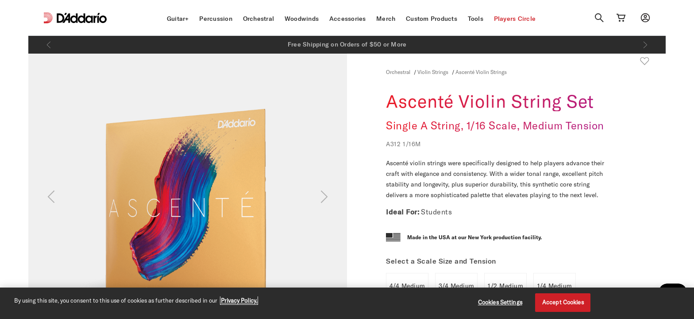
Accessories (347, 19)
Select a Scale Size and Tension (441, 261)
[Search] (599, 17)
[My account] (645, 17)
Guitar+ (178, 19)
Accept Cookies (563, 302)
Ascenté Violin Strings (481, 72)
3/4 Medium (456, 285)
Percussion (215, 19)
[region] (347, 303)
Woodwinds (302, 19)
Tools (475, 19)
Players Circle (515, 19)
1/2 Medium (505, 285)
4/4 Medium (407, 285)
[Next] (645, 45)
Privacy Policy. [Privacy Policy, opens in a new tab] (239, 300)
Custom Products (431, 19)
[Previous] (48, 45)
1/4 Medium (554, 285)
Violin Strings (432, 72)
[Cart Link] (621, 17)
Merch (385, 19)
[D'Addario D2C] (82, 18)
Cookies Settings (500, 302)
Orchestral (258, 19)
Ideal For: (402, 211)
